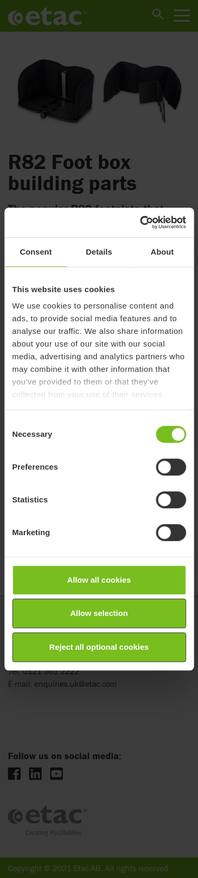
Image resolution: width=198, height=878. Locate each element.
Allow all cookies (99, 579)
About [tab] (162, 251)
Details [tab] (99, 251)
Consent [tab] (36, 251)
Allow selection (99, 613)
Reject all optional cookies (98, 646)
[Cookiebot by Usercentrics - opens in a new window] (141, 222)
